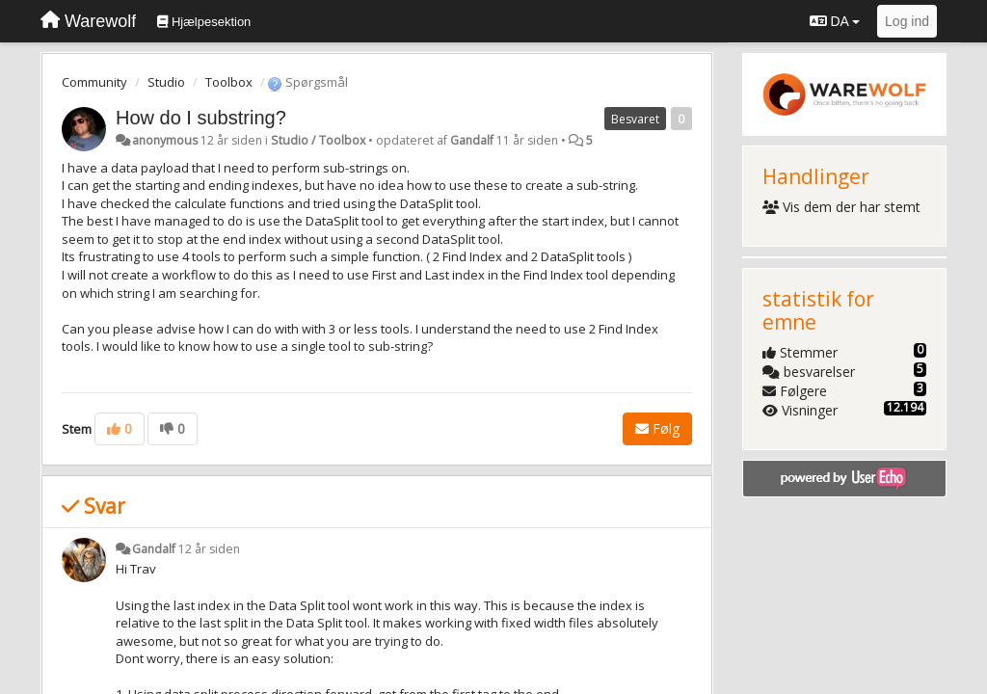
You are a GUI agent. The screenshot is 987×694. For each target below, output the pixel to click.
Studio (166, 82)
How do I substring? (201, 117)
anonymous (165, 140)
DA (835, 21)
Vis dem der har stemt (841, 207)
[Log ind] (907, 21)
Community (94, 82)
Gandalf (472, 140)
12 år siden (209, 549)
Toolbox (229, 82)
